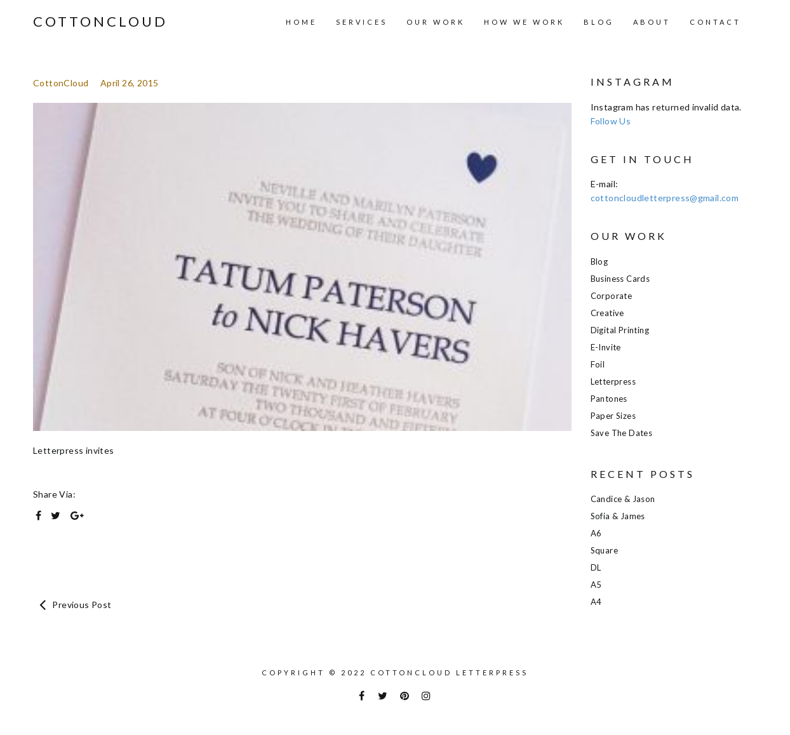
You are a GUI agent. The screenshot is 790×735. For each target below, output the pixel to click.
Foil (598, 364)
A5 (596, 584)
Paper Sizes (613, 416)
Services (361, 22)
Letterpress (613, 381)
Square (604, 550)
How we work (524, 22)
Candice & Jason (623, 499)
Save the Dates (622, 433)
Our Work (435, 22)
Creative (607, 313)
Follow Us (611, 121)
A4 (596, 602)
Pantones (609, 399)
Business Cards (620, 279)
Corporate (612, 296)
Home (301, 22)
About (652, 22)
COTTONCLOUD (100, 22)
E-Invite (606, 347)
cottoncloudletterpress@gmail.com (665, 197)
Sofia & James (618, 516)
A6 (596, 533)
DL (596, 567)
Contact (715, 22)
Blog (599, 22)
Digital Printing (620, 330)
